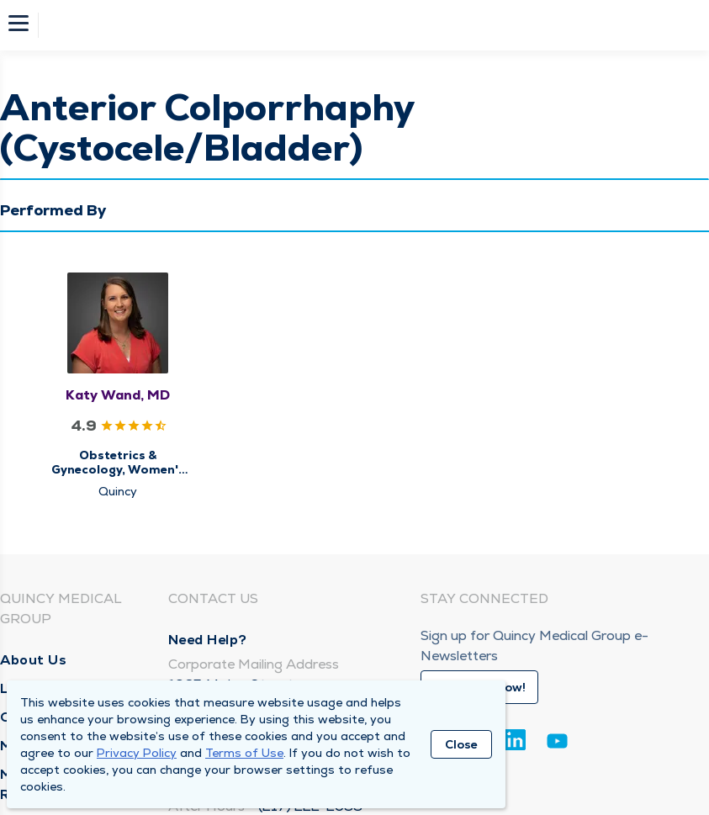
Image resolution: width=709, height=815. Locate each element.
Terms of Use (244, 752)
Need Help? (207, 639)
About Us (33, 660)
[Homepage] (366, 25)
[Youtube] (557, 743)
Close (461, 744)
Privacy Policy (137, 752)
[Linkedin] (515, 739)
